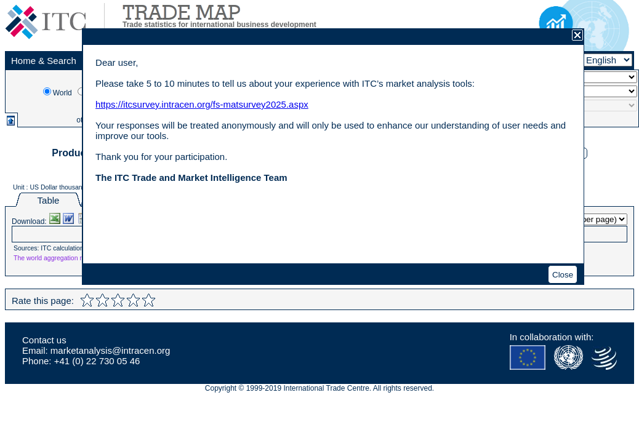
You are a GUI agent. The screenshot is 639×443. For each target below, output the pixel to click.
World (62, 93)
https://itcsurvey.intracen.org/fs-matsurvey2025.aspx (201, 104)
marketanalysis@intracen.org (110, 350)
